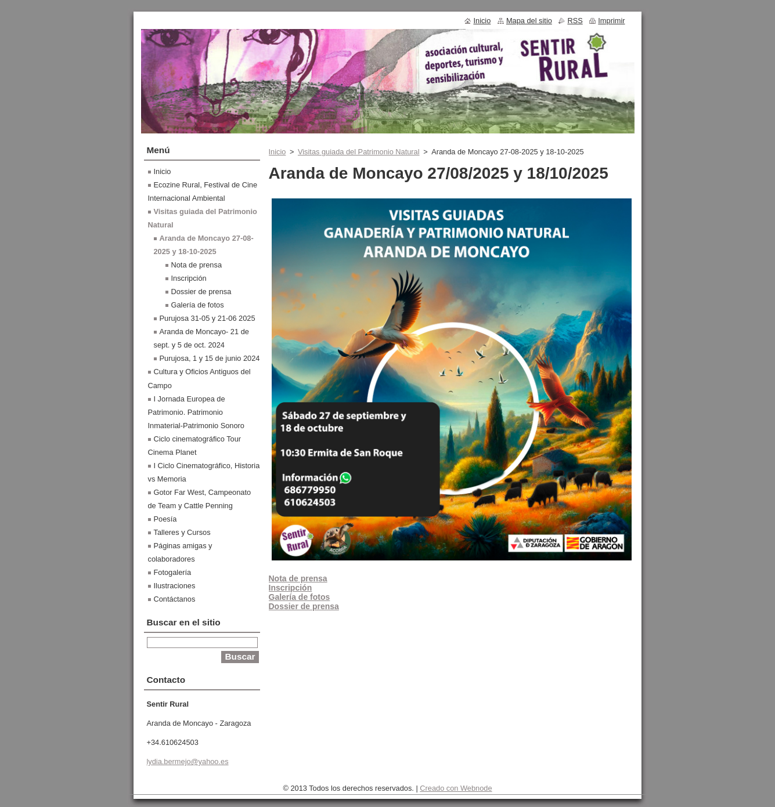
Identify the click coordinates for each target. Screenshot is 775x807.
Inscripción (189, 278)
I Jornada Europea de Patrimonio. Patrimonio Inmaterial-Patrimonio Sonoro (196, 412)
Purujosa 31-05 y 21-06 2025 (207, 318)
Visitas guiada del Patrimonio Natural (359, 151)
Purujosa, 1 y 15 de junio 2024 (210, 358)
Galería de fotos (197, 305)
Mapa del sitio (529, 20)
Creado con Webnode (456, 788)
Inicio (277, 151)
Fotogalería (173, 572)
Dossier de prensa (201, 291)
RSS (574, 20)
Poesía (165, 519)
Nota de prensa (196, 264)
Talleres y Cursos (182, 532)
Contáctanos (175, 599)
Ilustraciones (175, 585)
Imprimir (611, 20)
